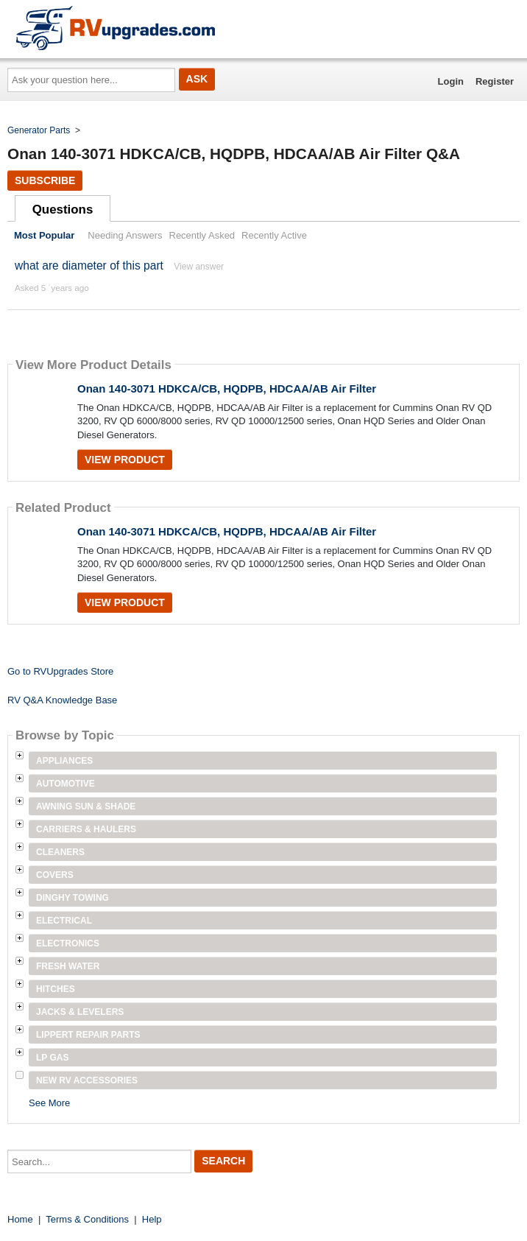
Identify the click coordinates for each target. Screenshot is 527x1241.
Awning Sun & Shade (85, 806)
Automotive (65, 783)
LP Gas (52, 1057)
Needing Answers (125, 235)
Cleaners (60, 852)
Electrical (64, 920)
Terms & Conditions (87, 1219)
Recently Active (274, 235)
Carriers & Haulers (86, 829)
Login (451, 81)
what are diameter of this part (89, 265)
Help (152, 1219)
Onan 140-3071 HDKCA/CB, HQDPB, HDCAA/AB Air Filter (226, 388)
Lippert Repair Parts (88, 1035)
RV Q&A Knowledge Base (62, 700)
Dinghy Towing (72, 898)
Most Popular (44, 235)
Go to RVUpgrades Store (60, 671)
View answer (199, 266)
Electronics (67, 943)
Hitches (55, 989)
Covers (55, 875)
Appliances (64, 761)
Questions (62, 210)
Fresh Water (67, 966)
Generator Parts (38, 130)
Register (494, 81)
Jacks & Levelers (80, 1012)
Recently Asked (202, 235)
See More (49, 1102)
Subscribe (45, 180)
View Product (125, 459)
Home (20, 1219)
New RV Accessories (87, 1080)
